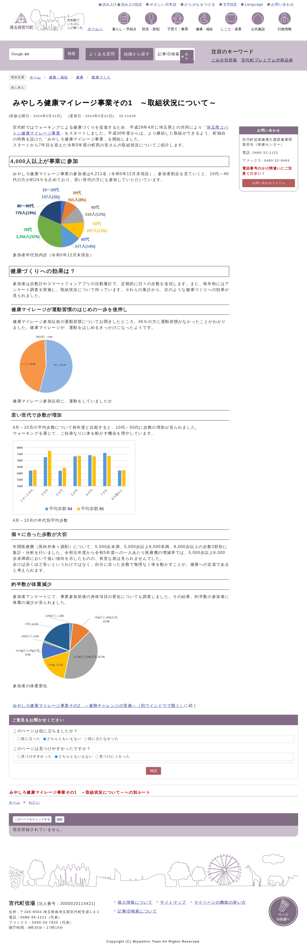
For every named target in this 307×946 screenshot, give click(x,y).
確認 (153, 771)
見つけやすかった (36, 757)
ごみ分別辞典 (224, 60)
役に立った (30, 739)
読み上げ (109, 4)
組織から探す (137, 54)
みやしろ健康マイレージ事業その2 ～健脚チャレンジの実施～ (98, 705)
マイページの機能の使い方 (220, 902)
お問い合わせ (282, 4)
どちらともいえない (64, 739)
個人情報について (135, 902)
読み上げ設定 (131, 4)
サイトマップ (173, 902)
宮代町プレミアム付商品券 (267, 60)
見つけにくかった (114, 757)
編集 (60, 819)
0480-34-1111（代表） (41, 917)
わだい (34, 802)
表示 (186, 56)
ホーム (35, 77)
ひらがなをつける (199, 4)
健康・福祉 (58, 77)
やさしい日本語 (163, 4)
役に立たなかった (103, 739)
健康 (80, 77)
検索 (72, 53)
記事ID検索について (137, 911)
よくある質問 (102, 54)
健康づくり (101, 77)
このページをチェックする (32, 819)
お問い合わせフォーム (268, 183)
